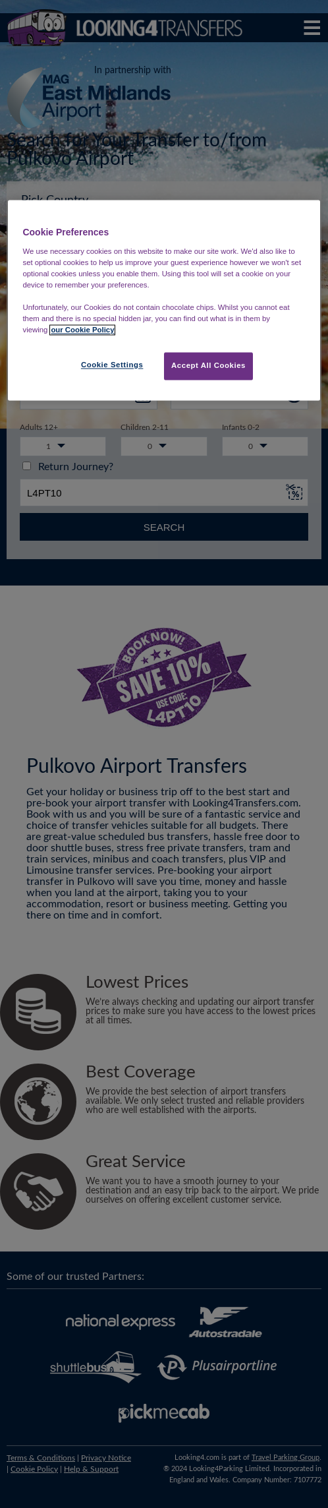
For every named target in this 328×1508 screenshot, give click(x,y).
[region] (163, 300)
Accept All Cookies (208, 366)
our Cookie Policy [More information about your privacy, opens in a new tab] (82, 330)
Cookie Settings (112, 365)
